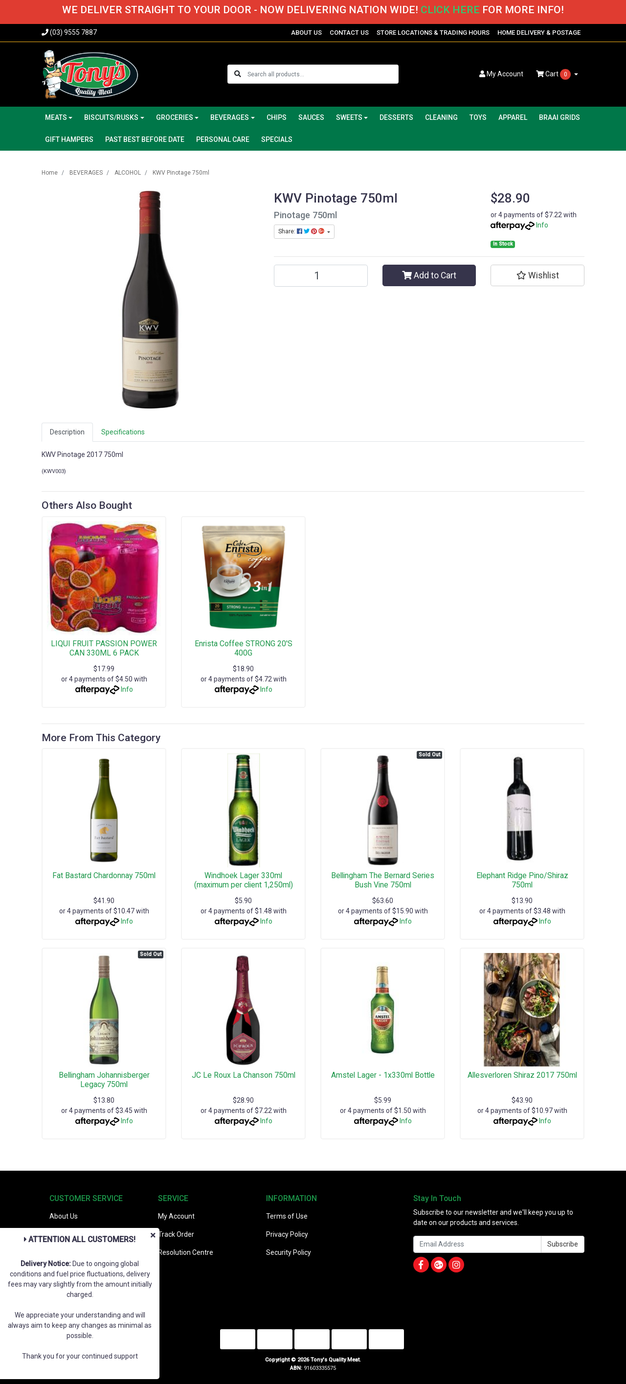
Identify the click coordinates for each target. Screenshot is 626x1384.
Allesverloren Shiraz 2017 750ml (522, 1075)
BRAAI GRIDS (559, 117)
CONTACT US (349, 32)
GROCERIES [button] (174, 117)
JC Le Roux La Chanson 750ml (243, 1075)
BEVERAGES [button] (229, 117)
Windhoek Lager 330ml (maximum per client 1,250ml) (243, 880)
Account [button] (501, 74)
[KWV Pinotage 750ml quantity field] (321, 276)
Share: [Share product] (302, 231)
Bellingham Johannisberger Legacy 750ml (104, 1079)
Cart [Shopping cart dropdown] (554, 74)
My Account (176, 1216)
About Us (63, 1216)
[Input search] (322, 74)
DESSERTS (396, 117)
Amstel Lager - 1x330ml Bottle (383, 1075)
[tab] (67, 432)
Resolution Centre (185, 1252)
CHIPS (277, 117)
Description (67, 432)
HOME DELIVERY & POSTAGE (539, 32)
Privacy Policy (287, 1234)
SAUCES (311, 117)
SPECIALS (276, 139)
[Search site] (237, 74)
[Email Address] (477, 1244)
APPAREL (512, 117)
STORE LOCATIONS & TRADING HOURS (433, 32)
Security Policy (288, 1252)
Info (542, 225)
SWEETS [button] (349, 117)
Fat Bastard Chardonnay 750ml (104, 875)
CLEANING (441, 117)
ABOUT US (306, 32)
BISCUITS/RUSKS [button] (111, 117)
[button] (537, 275)
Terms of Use (287, 1216)
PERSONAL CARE (222, 139)
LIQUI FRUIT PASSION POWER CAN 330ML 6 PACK (104, 648)
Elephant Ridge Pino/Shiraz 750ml (522, 880)
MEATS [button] (56, 117)
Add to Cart (429, 275)
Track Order (176, 1234)
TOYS (478, 117)
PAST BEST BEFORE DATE (144, 139)
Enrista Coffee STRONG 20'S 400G (243, 648)
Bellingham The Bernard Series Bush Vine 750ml (382, 880)
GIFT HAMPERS (69, 139)
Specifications (123, 432)
